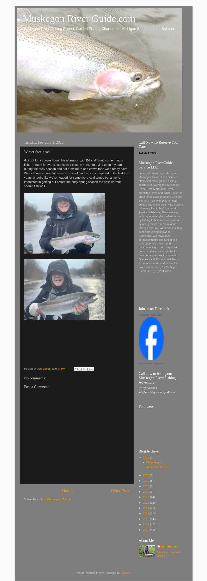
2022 (146, 457)
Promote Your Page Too (151, 363)
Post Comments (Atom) (55, 499)
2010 (146, 529)
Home (67, 490)
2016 (146, 497)
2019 (146, 480)
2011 (146, 524)
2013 (146, 513)
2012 (146, 519)
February (152, 462)
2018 (146, 486)
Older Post (120, 490)
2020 (146, 475)
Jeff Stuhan (169, 546)
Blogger (125, 572)
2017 (146, 491)
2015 (146, 502)
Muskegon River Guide (150, 315)
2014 (146, 508)
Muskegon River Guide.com (79, 18)
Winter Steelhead (156, 467)
